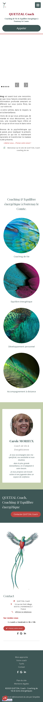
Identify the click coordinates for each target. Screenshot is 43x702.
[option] (21, 58)
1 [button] (1, 86)
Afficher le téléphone (23, 612)
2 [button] (3, 86)
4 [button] (6, 86)
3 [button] (5, 86)
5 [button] (8, 86)
